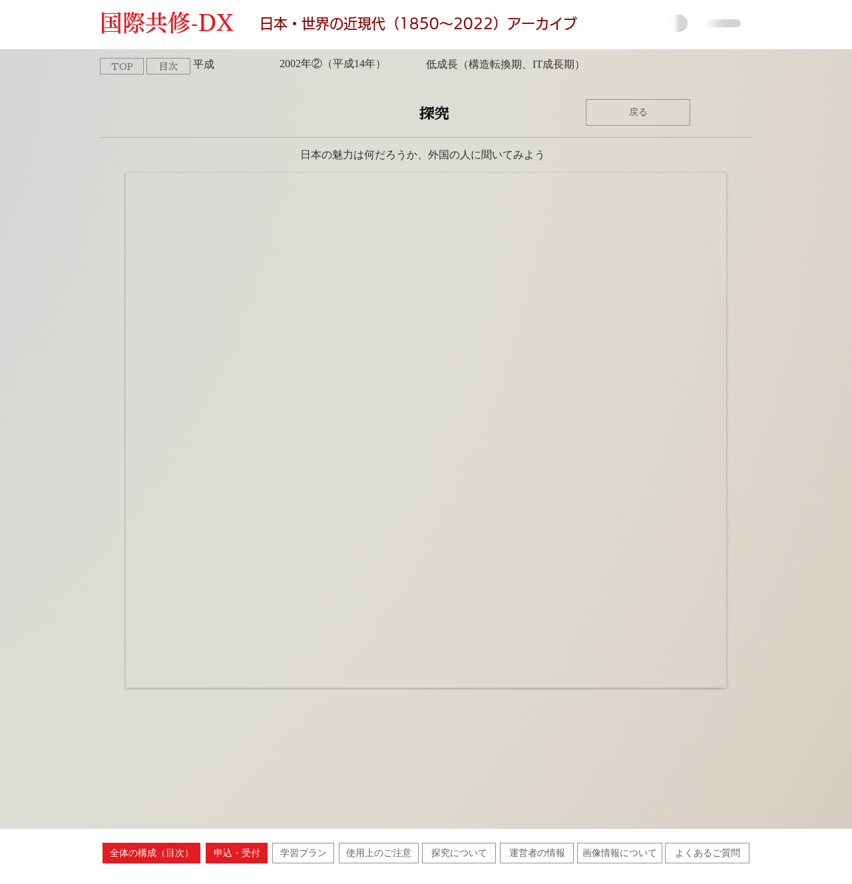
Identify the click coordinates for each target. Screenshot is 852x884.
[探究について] (459, 853)
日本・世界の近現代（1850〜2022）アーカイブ (418, 24)
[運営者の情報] (537, 853)
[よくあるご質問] (707, 853)
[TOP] (122, 66)
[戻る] (638, 112)
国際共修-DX (173, 22)
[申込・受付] (237, 853)
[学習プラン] (303, 853)
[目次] (168, 66)
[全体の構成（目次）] (151, 853)
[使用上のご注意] (379, 853)
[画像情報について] (619, 853)
